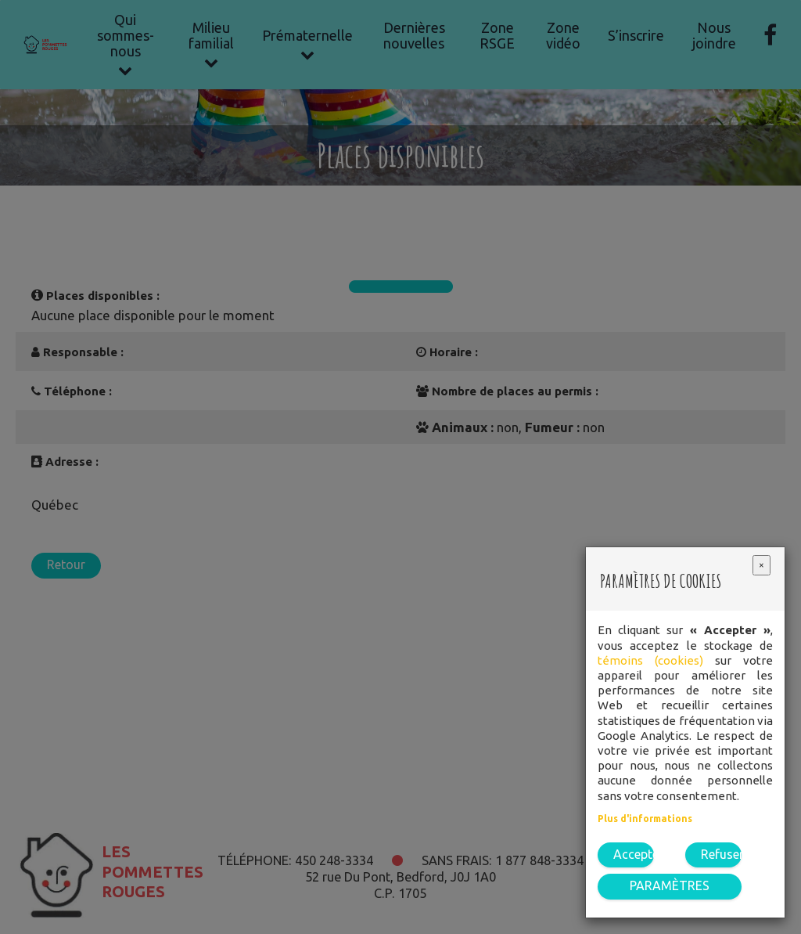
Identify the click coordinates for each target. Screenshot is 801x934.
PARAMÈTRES (669, 885)
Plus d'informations (645, 818)
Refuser (721, 854)
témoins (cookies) (650, 660)
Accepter (633, 854)
